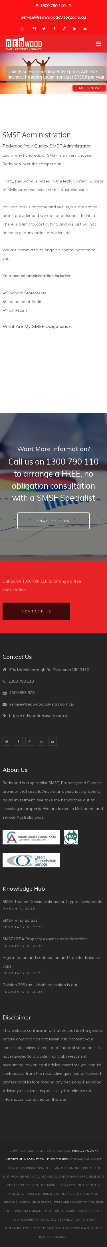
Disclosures (57, 1159)
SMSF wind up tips (20, 920)
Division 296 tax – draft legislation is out (40, 984)
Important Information (25, 1159)
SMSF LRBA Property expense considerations (45, 938)
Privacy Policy (84, 1151)
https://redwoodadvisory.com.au (39, 715)
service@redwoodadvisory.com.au (41, 704)
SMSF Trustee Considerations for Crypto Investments (52, 901)
